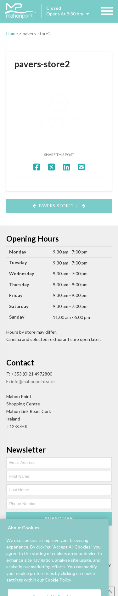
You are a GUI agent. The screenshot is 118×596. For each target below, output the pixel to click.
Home (12, 33)
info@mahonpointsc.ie (33, 381)
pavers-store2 (56, 205)
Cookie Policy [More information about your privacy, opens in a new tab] (58, 584)
